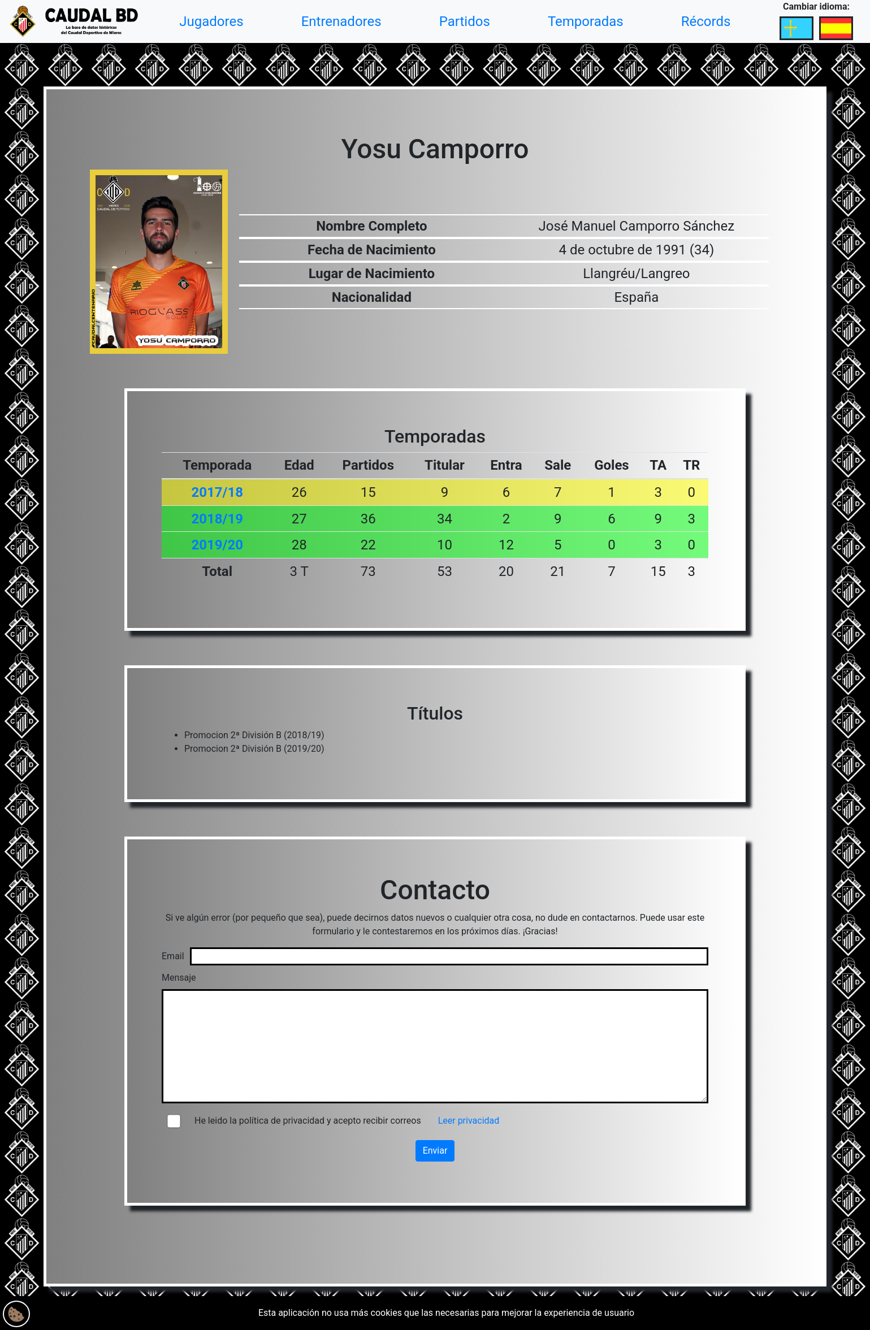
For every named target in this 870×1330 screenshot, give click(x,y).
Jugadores (211, 21)
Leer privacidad (469, 1120)
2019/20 (217, 545)
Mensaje (179, 977)
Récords (706, 21)
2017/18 (217, 492)
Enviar (435, 1150)
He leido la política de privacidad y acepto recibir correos (307, 1120)
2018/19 (217, 519)
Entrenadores (341, 21)
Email (173, 956)
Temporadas (586, 21)
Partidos (464, 21)
